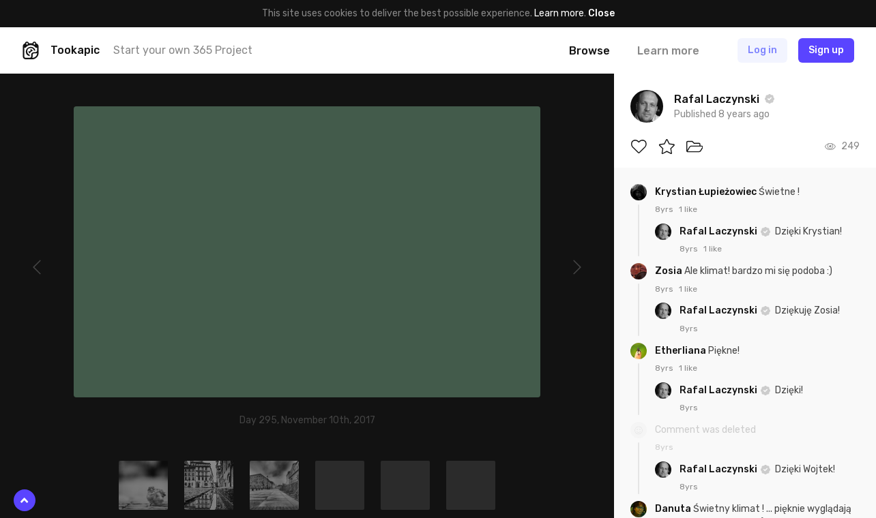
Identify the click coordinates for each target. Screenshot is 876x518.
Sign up (826, 50)
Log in (762, 50)
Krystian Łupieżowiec (707, 192)
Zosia (669, 271)
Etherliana (681, 350)
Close (601, 13)
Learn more (559, 13)
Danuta (674, 509)
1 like (688, 209)
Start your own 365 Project (182, 50)
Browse (589, 50)
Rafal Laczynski (719, 231)
